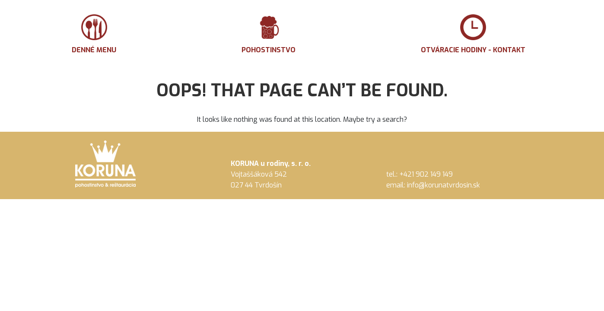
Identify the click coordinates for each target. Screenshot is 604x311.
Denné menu (94, 34)
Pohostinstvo (269, 34)
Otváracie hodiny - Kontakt (473, 34)
